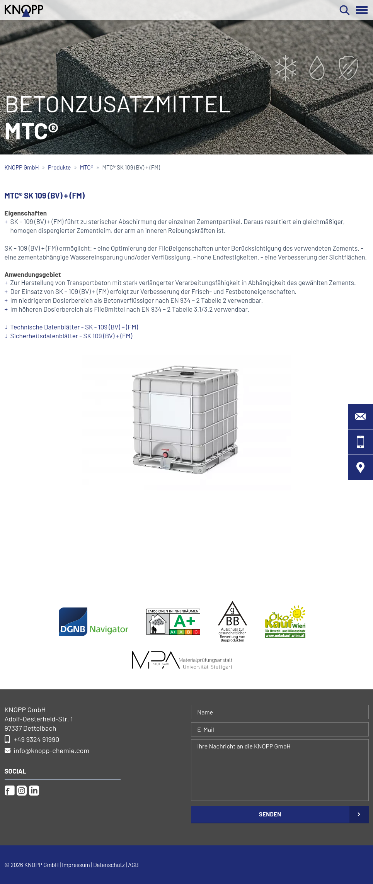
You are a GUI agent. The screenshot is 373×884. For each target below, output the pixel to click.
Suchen (344, 10)
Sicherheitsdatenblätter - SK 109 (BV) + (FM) (71, 335)
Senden (270, 814)
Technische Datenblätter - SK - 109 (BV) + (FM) (74, 327)
